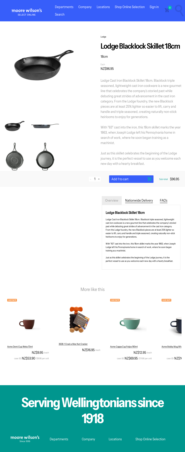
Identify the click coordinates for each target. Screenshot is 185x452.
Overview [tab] (111, 200)
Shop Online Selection (130, 7)
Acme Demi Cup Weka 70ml (20, 346)
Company (85, 7)
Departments (64, 7)
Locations (103, 7)
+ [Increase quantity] (99, 179)
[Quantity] (95, 178)
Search (59, 14)
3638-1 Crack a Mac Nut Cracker (73, 343)
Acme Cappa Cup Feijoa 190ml (124, 346)
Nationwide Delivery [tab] (139, 200)
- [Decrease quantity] (90, 179)
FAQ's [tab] (163, 200)
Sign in (154, 7)
